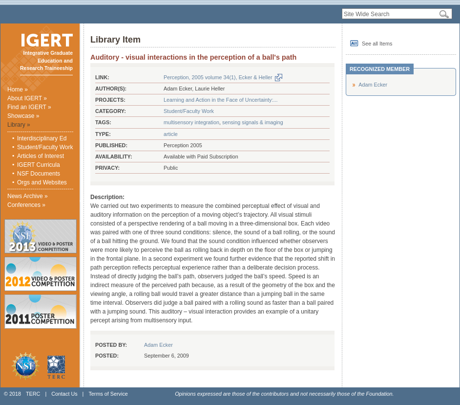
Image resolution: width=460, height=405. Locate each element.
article (171, 134)
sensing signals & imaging (252, 122)
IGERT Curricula (38, 164)
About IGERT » (27, 98)
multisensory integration (191, 122)
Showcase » (23, 115)
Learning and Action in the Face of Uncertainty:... (220, 100)
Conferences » (26, 205)
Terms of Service (107, 394)
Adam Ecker (158, 345)
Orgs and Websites (42, 182)
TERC (33, 394)
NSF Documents (38, 173)
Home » (17, 89)
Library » (18, 124)
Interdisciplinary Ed (41, 138)
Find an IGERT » (29, 107)
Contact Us (64, 394)
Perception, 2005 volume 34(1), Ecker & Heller (218, 77)
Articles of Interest (40, 156)
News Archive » (27, 196)
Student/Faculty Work (45, 147)
